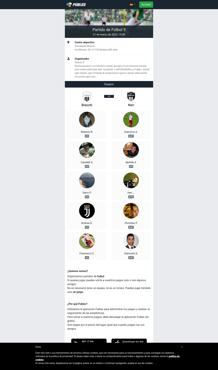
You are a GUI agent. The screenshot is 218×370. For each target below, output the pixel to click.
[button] (133, 4)
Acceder (146, 4)
